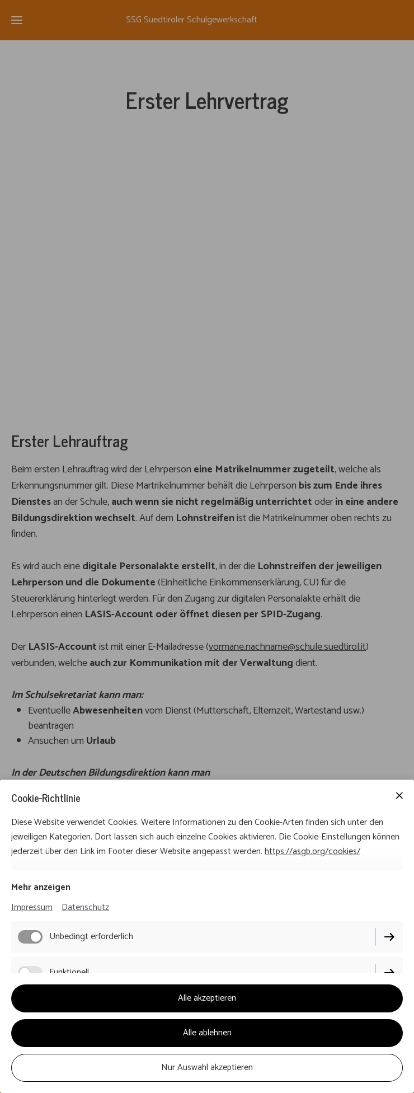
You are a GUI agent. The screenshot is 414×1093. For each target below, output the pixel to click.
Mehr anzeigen (40, 887)
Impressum (32, 907)
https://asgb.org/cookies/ (312, 851)
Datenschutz (85, 907)
